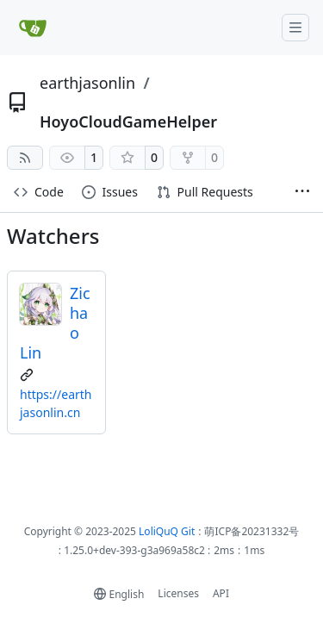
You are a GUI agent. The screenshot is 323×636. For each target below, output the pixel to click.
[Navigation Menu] (295, 27)
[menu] (119, 594)
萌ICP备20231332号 (251, 531)
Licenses (178, 593)
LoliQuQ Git (167, 531)
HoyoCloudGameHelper (128, 121)
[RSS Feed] (25, 158)
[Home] (33, 27)
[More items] (302, 193)
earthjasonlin (87, 82)
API (221, 593)
